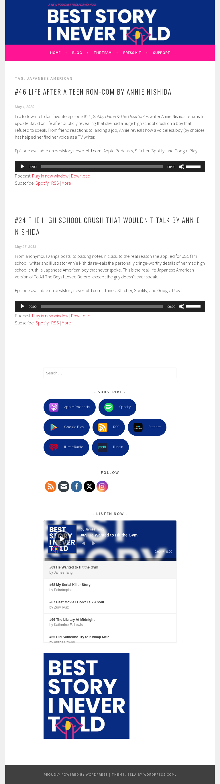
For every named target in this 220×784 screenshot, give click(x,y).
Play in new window (50, 176)
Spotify (42, 183)
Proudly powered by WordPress (76, 774)
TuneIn (110, 447)
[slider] (102, 166)
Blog (77, 52)
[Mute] (181, 166)
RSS (55, 183)
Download (80, 176)
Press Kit (132, 52)
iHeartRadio (66, 447)
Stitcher (147, 427)
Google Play (66, 427)
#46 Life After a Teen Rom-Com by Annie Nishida (93, 91)
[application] (110, 166)
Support (161, 52)
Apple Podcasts (69, 407)
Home (55, 52)
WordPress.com (159, 774)
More (66, 183)
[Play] (22, 166)
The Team (102, 52)
